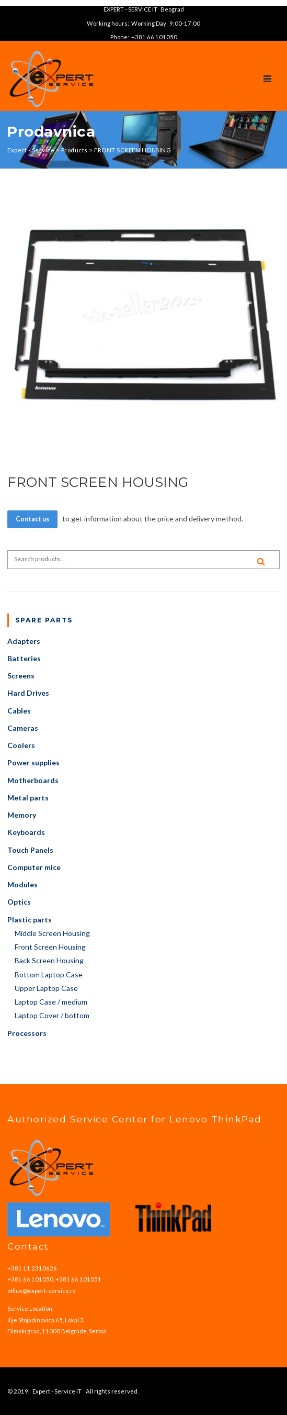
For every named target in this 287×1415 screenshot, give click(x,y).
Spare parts (44, 620)
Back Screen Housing (49, 960)
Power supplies (33, 762)
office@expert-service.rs (41, 1290)
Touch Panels (30, 849)
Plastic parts (29, 919)
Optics (19, 901)
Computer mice (34, 867)
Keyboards (26, 832)
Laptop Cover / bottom (52, 1015)
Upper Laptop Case (46, 988)
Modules (22, 884)
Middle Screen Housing (52, 933)
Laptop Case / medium (51, 1001)
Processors (27, 1033)
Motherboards (33, 780)
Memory (21, 814)
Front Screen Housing (50, 946)
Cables (19, 710)
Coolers (21, 745)
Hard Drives (28, 692)
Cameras (22, 727)
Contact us (32, 519)
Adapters (23, 641)
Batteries (24, 658)
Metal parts (28, 797)
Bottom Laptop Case (49, 974)
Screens (21, 675)
